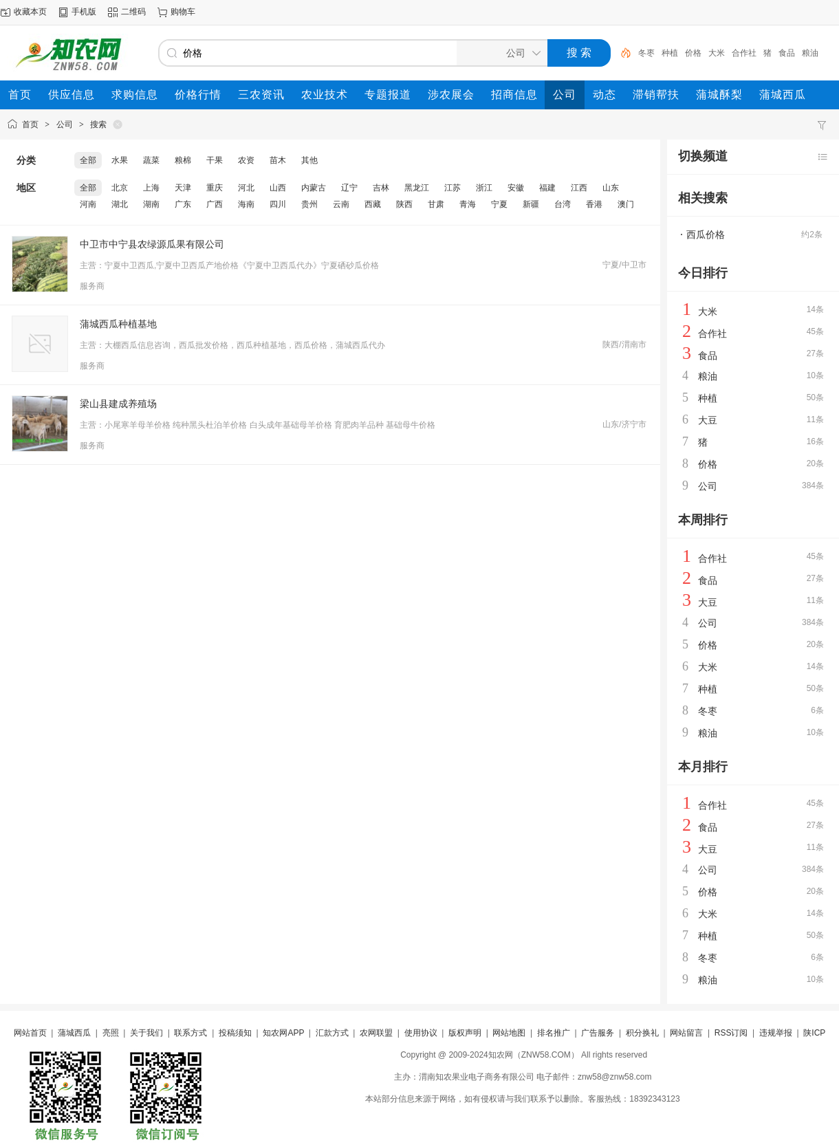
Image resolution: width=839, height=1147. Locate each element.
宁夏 (499, 204)
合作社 (744, 53)
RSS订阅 (731, 1033)
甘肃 (436, 204)
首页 (30, 124)
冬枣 (646, 53)
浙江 (484, 188)
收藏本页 (30, 12)
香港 (594, 204)
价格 (693, 53)
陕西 (404, 204)
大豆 (707, 420)
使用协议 (420, 1033)
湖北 (119, 204)
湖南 (151, 204)
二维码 (133, 12)
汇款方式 (332, 1033)
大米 (716, 53)
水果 (119, 160)
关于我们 (146, 1033)
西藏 (372, 204)
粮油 (810, 53)
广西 (214, 204)
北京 (119, 188)
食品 (786, 53)
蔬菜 (151, 160)
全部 (88, 160)
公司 (64, 124)
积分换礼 (642, 1033)
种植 (670, 53)
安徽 (516, 188)
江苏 (452, 188)
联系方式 (190, 1033)
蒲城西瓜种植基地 (118, 323)
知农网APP (283, 1033)
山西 (278, 188)
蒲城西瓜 (74, 1033)
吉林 (381, 188)
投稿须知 (235, 1033)
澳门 (626, 204)
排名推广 (553, 1033)
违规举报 (775, 1033)
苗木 (278, 160)
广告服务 (597, 1033)
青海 (467, 204)
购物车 (183, 12)
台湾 (562, 204)
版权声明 (464, 1033)
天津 (183, 188)
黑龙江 (416, 188)
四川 (278, 204)
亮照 (110, 1033)
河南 (88, 204)
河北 (246, 188)
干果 (214, 160)
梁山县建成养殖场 (118, 403)
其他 (309, 160)
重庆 (214, 188)
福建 (547, 188)
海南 (246, 204)
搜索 (98, 124)
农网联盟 (376, 1033)
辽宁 (349, 188)
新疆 (531, 204)
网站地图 (508, 1033)
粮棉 (183, 160)
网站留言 (686, 1033)
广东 (183, 204)
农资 (246, 160)
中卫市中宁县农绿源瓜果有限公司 (152, 244)
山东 (610, 188)
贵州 (309, 204)
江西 (579, 188)
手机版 (84, 12)
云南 (341, 204)
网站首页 (30, 1033)
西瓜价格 (705, 234)
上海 (151, 188)
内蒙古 (313, 188)
